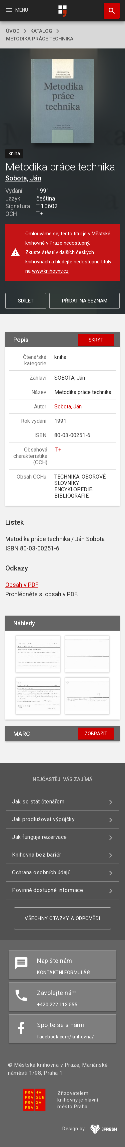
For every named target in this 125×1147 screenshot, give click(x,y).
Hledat (109, 7)
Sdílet (26, 301)
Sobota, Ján (23, 178)
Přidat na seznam (84, 301)
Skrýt (96, 340)
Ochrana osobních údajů (41, 872)
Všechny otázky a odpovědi (62, 918)
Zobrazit (96, 733)
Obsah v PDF (21, 584)
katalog (41, 31)
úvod (13, 31)
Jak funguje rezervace (39, 837)
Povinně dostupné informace (47, 890)
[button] (62, 101)
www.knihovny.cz (50, 271)
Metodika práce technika (39, 39)
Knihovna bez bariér (36, 855)
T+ (58, 450)
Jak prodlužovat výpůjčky (43, 819)
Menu (16, 10)
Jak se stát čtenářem (38, 801)
